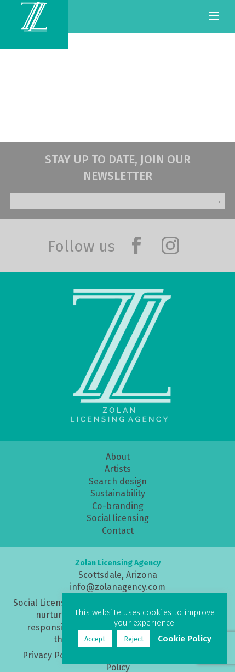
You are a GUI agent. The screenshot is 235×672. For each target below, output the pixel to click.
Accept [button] (94, 639)
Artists (118, 469)
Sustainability (117, 493)
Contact (118, 530)
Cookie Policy (184, 639)
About (118, 457)
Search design (118, 481)
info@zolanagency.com (117, 587)
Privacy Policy (50, 655)
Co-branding (118, 506)
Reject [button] (134, 639)
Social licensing (118, 518)
